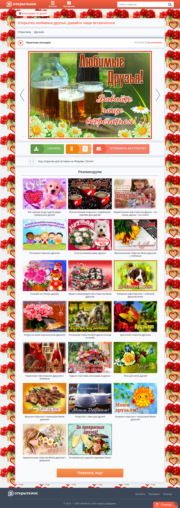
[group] (90, 42)
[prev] (22, 95)
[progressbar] (156, 43)
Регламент (154, 494)
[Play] (20, 43)
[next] (158, 95)
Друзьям (39, 32)
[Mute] (149, 43)
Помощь (167, 494)
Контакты (140, 494)
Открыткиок (24, 32)
